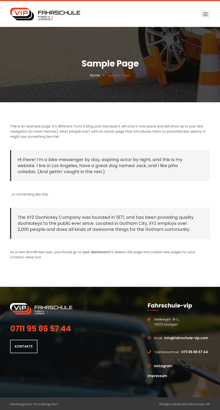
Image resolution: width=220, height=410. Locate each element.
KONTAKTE (24, 346)
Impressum (157, 376)
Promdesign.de (46, 404)
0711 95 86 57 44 (194, 352)
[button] (205, 14)
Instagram (163, 366)
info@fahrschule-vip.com (186, 338)
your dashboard (95, 252)
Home (95, 75)
